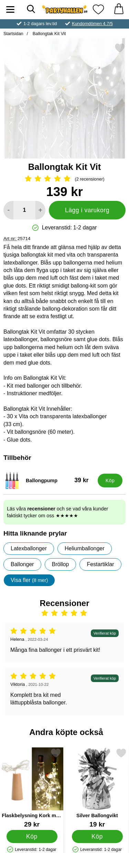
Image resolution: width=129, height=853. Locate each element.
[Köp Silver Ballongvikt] (97, 836)
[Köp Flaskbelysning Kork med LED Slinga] (32, 836)
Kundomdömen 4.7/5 (92, 23)
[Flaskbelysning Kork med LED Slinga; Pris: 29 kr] (32, 788)
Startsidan (13, 33)
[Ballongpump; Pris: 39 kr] (49, 480)
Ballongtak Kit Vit (48, 33)
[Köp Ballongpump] (110, 480)
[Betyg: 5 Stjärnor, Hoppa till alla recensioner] (64, 179)
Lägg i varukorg (87, 210)
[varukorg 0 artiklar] (118, 9)
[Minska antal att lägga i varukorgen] (8, 210)
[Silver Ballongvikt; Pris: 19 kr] (97, 788)
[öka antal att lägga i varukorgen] (40, 210)
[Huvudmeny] (10, 9)
